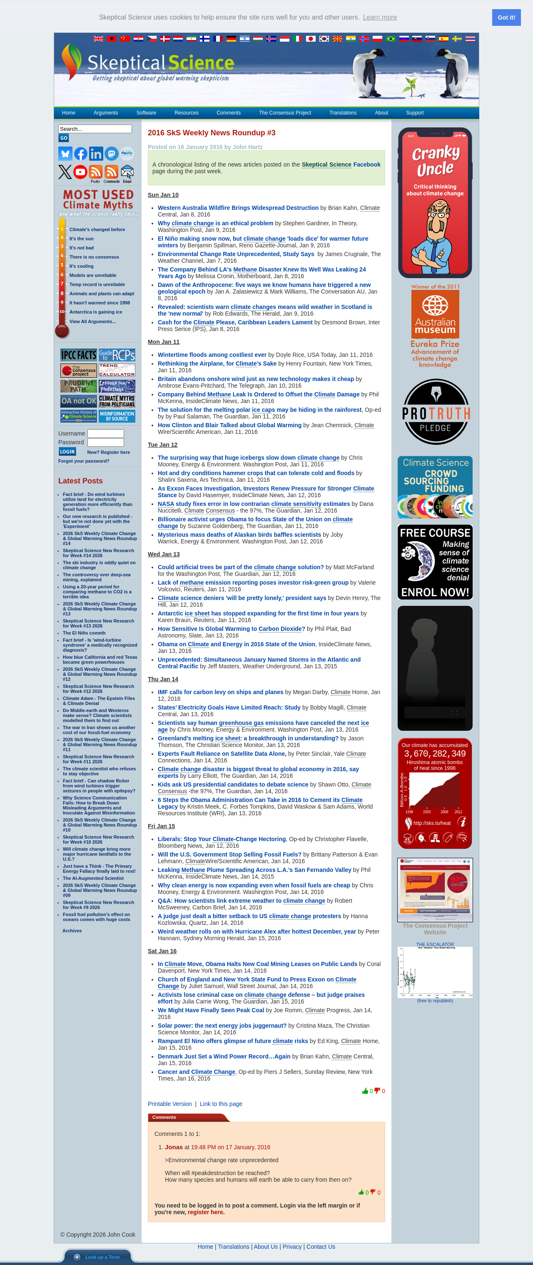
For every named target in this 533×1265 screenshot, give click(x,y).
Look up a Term (102, 1257)
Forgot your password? (84, 460)
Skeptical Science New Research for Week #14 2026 (98, 553)
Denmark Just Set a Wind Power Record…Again (224, 1056)
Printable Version (170, 1104)
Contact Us (320, 1246)
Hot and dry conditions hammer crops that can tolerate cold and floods (256, 473)
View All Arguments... (93, 321)
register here (205, 1212)
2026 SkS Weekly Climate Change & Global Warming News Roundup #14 (100, 538)
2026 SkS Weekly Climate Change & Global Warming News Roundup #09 (100, 890)
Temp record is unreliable (97, 284)
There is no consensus (94, 256)
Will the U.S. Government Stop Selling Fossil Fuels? (229, 854)
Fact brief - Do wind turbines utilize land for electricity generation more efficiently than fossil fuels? (97, 502)
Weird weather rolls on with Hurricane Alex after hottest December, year (257, 931)
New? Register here (108, 452)
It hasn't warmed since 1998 (100, 302)
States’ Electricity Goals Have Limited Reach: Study (229, 707)
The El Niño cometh (84, 632)
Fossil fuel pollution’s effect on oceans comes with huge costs (96, 917)
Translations (343, 113)
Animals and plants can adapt (102, 293)
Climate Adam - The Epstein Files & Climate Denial (99, 701)
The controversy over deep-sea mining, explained (97, 577)
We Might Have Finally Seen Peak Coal (211, 1010)
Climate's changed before (97, 229)
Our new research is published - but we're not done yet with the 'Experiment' (97, 521)
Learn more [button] (380, 17)
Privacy (292, 1246)
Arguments (105, 113)
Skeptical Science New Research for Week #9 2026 (98, 905)
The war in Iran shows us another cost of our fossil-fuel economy (99, 730)
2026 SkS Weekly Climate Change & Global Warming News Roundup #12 (100, 674)
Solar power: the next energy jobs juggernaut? (222, 1025)
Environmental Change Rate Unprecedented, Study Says (236, 254)
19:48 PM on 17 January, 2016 (230, 1147)
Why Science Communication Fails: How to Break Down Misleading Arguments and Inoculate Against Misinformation (99, 805)
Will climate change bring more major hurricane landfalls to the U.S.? (97, 854)
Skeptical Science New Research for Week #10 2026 (98, 839)
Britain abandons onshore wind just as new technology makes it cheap (256, 379)
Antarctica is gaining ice (96, 311)
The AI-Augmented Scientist (93, 878)
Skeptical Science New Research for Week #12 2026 (98, 689)
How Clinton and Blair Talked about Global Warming (229, 425)
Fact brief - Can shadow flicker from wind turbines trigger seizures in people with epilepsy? (99, 785)
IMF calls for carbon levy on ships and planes (221, 692)
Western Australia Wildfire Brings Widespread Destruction (238, 207)
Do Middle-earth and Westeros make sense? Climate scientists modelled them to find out (97, 715)
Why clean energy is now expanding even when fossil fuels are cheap (254, 885)
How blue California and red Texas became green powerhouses (100, 660)
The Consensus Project (285, 113)
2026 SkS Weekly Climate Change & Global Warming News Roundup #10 (100, 824)
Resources (186, 113)
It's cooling (82, 266)
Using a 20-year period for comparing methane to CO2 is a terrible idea (97, 591)
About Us (266, 1246)
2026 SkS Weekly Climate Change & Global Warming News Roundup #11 (100, 744)
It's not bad (82, 247)
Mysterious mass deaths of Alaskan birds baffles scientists (239, 534)
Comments (229, 113)
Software (146, 113)
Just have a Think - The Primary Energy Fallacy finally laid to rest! (99, 869)
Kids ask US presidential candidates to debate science (233, 784)
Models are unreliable (93, 275)
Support (415, 113)
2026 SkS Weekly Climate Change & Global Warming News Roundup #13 (100, 608)
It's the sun (82, 238)
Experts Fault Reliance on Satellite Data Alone (221, 753)
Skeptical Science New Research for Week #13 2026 (98, 623)
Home (68, 113)
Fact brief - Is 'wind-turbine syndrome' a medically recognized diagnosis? (100, 644)
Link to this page (221, 1104)
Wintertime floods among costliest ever (212, 354)
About (381, 113)
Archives (72, 930)
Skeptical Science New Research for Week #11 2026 (98, 759)
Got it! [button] (506, 17)
